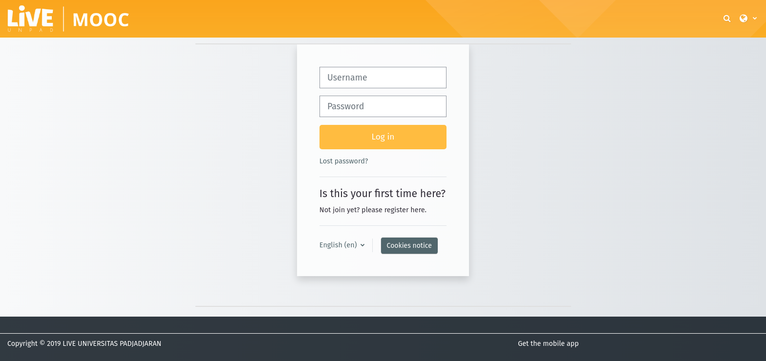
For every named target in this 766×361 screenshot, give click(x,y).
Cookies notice (409, 245)
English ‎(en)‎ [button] (339, 245)
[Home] (68, 18)
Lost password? (343, 161)
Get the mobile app (548, 344)
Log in (383, 137)
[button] (728, 19)
